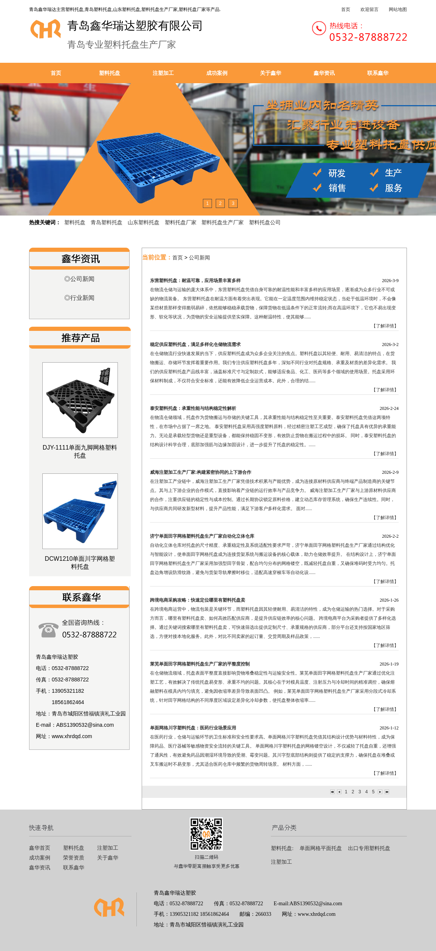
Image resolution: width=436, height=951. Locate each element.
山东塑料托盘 (143, 222)
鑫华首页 (39, 848)
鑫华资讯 (324, 73)
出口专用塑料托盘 (369, 848)
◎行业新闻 (79, 298)
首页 (345, 9)
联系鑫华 (377, 73)
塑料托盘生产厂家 (222, 222)
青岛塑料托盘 (106, 222)
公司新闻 (199, 257)
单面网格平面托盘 (321, 848)
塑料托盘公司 (265, 222)
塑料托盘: (282, 848)
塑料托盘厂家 (180, 222)
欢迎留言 (369, 9)
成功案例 (216, 73)
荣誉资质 (73, 858)
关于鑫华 (270, 73)
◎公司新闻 (79, 279)
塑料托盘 (109, 73)
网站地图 (398, 9)
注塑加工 (163, 73)
